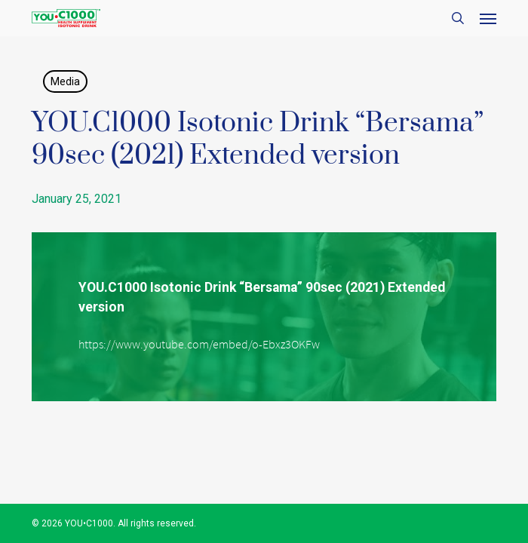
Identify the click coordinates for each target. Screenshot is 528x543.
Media (65, 81)
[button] (488, 18)
